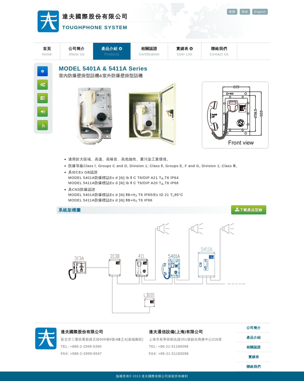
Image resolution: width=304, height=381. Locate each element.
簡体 (245, 11)
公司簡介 (77, 52)
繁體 (232, 11)
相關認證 (149, 52)
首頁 (47, 52)
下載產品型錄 (248, 210)
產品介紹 (111, 52)
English (260, 11)
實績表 (184, 52)
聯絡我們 (219, 52)
